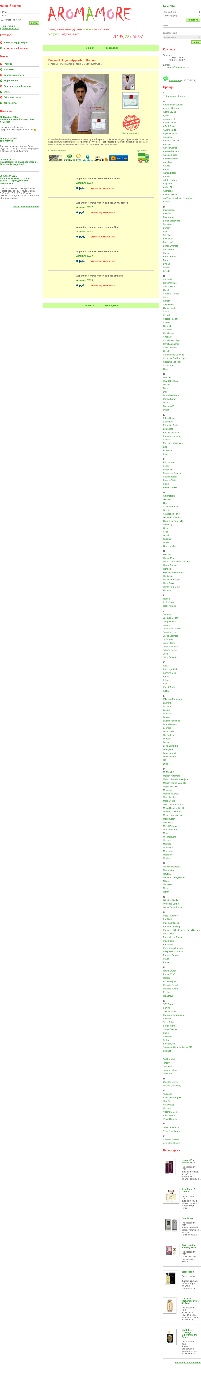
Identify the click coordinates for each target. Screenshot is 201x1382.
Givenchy (167, 524)
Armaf (166, 169)
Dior (165, 392)
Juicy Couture (169, 657)
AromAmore (175, 80)
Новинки (89, 48)
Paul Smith (168, 941)
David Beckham (170, 381)
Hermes (167, 569)
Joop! (165, 654)
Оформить (193, 20)
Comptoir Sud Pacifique (174, 358)
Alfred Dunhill (169, 122)
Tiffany (166, 1063)
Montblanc (168, 847)
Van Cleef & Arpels (172, 1097)
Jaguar (166, 625)
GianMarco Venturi (172, 517)
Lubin (165, 764)
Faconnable (169, 462)
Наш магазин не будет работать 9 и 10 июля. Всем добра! (19, 163)
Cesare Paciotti (170, 319)
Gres (165, 528)
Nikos (166, 881)
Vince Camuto (170, 1119)
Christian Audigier (171, 340)
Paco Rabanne (170, 915)
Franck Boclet (169, 476)
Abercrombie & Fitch (173, 104)
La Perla (167, 703)
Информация (11, 80)
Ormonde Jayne (171, 904)
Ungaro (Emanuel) (92, 64)
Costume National (171, 362)
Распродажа (111, 48)
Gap (165, 503)
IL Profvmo (168, 602)
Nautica (166, 874)
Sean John (168, 1022)
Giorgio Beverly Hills (173, 521)
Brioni (166, 253)
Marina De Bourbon (172, 811)
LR (164, 760)
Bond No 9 (168, 242)
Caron (166, 297)
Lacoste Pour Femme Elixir (188, 1161)
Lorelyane (168, 749)
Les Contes (168, 731)
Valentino (167, 1094)
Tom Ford (167, 1066)
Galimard (167, 499)
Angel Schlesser (171, 140)
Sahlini (166, 1008)
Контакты (9, 69)
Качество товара (130, 133)
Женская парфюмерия (16, 42)
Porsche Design (171, 955)
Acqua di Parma (171, 108)
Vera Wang (168, 1104)
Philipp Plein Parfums (173, 951)
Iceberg (166, 598)
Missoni (166, 840)
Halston (166, 554)
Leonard (167, 728)
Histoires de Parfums (173, 572)
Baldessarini (169, 210)
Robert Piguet (169, 981)
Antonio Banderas (171, 151)
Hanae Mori (168, 558)
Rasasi (166, 978)
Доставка (142, 150)
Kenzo (166, 676)
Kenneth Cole (169, 673)
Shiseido (167, 1036)
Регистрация (7, 26)
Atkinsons (168, 191)
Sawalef (167, 1018)
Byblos (166, 267)
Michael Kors (169, 837)
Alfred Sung (168, 126)
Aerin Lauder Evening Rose (188, 1246)
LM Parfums (169, 735)
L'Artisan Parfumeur (172, 699)
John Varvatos (170, 650)
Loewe (166, 742)
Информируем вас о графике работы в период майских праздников (16, 180)
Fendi (166, 466)
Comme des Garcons (173, 354)
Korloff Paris (169, 687)
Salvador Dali (169, 1011)
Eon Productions (171, 432)
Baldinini (167, 213)
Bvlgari (166, 264)
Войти (34, 23)
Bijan (165, 231)
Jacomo (167, 614)
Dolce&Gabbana (171, 395)
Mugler (166, 858)
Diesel (166, 388)
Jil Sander (168, 639)
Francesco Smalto (172, 473)
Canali (166, 290)
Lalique (166, 710)
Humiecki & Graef (171, 587)
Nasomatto (168, 870)
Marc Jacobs (169, 797)
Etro (165, 447)
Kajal (165, 665)
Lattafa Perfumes (171, 721)
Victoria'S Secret (171, 1112)
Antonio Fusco (170, 155)
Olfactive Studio (170, 900)
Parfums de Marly (171, 926)
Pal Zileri (167, 919)
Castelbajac (168, 304)
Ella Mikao (168, 429)
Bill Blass (167, 235)
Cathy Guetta (169, 308)
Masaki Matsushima (172, 815)
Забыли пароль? (9, 28)
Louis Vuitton (169, 756)
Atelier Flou (168, 187)
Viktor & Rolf (169, 1115)
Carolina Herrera (171, 293)
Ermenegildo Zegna (172, 436)
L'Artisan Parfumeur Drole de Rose (190, 1300)
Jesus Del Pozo (170, 636)
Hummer (167, 590)
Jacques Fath (169, 621)
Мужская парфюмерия (16, 48)
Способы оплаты (56, 150)
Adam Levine (169, 112)
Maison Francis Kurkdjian (175, 779)
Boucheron (168, 249)
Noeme (166, 888)
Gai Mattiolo (169, 496)
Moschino (167, 854)
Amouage (167, 137)
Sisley (166, 1040)
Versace (167, 1108)
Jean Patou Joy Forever (189, 1190)
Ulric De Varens (170, 1082)
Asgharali (167, 183)
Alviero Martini (170, 130)
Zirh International (171, 1143)
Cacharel (167, 279)
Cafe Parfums (169, 283)
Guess (166, 542)
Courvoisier (168, 365)
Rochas (166, 992)
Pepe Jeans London (173, 948)
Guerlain (167, 539)
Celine (166, 311)
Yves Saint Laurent (172, 1131)
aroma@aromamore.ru (178, 67)
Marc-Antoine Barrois (173, 804)
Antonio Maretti (170, 158)
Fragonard (168, 469)
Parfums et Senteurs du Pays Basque (181, 930)
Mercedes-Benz (170, 829)
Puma (166, 962)
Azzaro (166, 201)
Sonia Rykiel (169, 1043)
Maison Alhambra (171, 776)
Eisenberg (168, 421)
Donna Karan (169, 399)
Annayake (168, 144)
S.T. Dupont (168, 1004)
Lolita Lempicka (170, 746)
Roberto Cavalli (170, 985)
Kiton (165, 683)
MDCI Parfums (170, 826)
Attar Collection (170, 194)
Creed (166, 369)
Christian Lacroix (171, 344)
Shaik (166, 1033)
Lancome (167, 713)
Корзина (168, 5)
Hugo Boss (168, 583)
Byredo (166, 271)
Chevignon (168, 333)
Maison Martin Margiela (174, 783)
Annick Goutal (170, 148)
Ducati (166, 409)
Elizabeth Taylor (170, 425)
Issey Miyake (169, 606)
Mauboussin (169, 819)
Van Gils (167, 1101)
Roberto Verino (170, 988)
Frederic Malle (170, 487)
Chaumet (167, 329)
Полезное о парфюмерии (17, 86)
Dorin (165, 402)
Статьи (7, 92)
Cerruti (166, 315)
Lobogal (167, 738)
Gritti (165, 532)
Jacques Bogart (170, 618)
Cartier (166, 301)
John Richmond (170, 646)
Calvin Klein (169, 286)
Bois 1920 (168, 238)
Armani (166, 176)
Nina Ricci (168, 884)
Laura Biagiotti (170, 724)
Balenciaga (168, 217)
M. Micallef (168, 772)
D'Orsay (167, 377)
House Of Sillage (171, 579)
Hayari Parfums (170, 565)
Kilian (165, 680)
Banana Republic (171, 221)
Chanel (166, 322)
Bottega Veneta (170, 246)
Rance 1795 (169, 974)
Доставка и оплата (14, 75)
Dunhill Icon (187, 1218)
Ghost (166, 510)
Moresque (168, 851)
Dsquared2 (168, 406)
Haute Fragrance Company (176, 561)
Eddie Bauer (169, 418)
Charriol (167, 326)
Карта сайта (10, 103)
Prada (166, 959)
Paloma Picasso (171, 923)
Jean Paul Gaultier (172, 628)
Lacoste (167, 706)
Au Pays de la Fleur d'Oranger (178, 198)
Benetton (167, 224)
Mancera (167, 790)
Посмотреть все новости (26, 206)
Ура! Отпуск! (7, 141)
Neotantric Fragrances (174, 877)
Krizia (166, 691)
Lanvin (166, 717)
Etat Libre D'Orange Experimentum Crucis (189, 1333)
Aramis (166, 165)
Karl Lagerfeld (170, 669)
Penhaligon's (169, 944)
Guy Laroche (169, 546)
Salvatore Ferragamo (173, 1015)
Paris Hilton (168, 933)
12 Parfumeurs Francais (174, 96)
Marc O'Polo (169, 801)
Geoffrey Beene (170, 506)
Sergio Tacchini (170, 1029)
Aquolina (167, 162)
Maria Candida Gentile (174, 808)
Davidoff (167, 384)
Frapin (166, 484)
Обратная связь (12, 97)
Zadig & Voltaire (171, 1139)
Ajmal (166, 115)
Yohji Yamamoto (171, 1127)
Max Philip (168, 822)
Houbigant (168, 576)
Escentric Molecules (173, 443)
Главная (8, 64)
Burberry (167, 260)
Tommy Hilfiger (170, 1070)
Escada (166, 439)
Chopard (167, 337)
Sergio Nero (169, 1026)
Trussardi (167, 1073)
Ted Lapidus (169, 1059)
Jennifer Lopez (170, 632)
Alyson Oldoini (170, 133)
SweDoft (167, 1051)
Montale (167, 844)
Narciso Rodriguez (172, 866)
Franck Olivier (170, 480)
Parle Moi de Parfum (173, 937)
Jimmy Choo (169, 643)
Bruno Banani (169, 256)
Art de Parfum (170, 180)
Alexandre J (169, 119)
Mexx (165, 833)
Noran (166, 892)
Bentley (166, 228)
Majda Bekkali (170, 786)
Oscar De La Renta (172, 907)
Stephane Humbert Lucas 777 (177, 1047)
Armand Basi (169, 173)
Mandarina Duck (171, 793)
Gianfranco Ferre (171, 514)
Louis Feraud (169, 753)
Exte (165, 454)
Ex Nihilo (167, 450)
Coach (166, 351)
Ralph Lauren (169, 971)
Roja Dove (168, 996)
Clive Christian (170, 347)
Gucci (166, 535)
